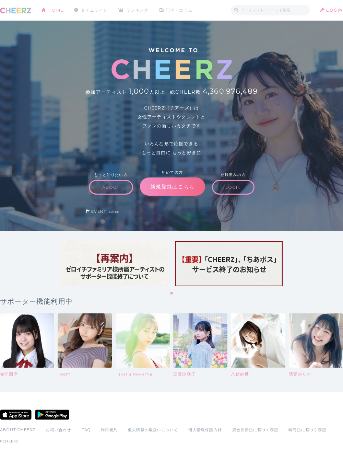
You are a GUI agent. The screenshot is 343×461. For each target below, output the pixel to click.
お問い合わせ (58, 429)
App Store (16, 415)
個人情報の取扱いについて (153, 429)
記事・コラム (179, 10)
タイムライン (94, 10)
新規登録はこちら (172, 186)
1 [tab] (172, 293)
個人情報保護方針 (205, 429)
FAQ (86, 429)
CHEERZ (15, 10)
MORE (114, 212)
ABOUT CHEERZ (18, 429)
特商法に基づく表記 (307, 429)
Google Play (52, 415)
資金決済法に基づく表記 (255, 429)
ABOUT (111, 187)
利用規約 (109, 429)
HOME (55, 10)
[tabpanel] (114, 263)
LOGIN (334, 10)
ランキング (137, 10)
